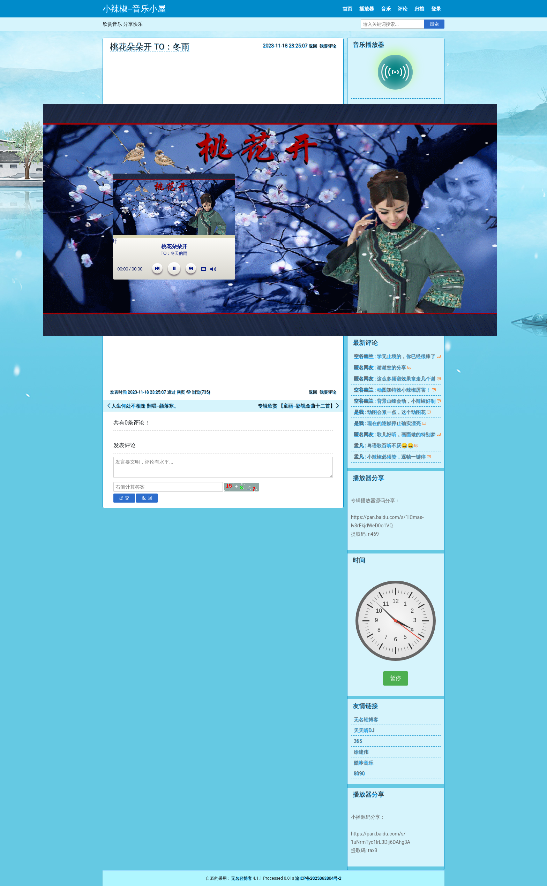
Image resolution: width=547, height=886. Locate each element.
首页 (347, 9)
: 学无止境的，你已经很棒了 (394, 356)
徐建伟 (361, 752)
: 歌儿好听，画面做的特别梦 (394, 434)
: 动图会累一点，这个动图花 (390, 412)
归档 (419, 9)
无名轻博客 (366, 719)
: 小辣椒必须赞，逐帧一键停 (390, 456)
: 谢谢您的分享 (380, 367)
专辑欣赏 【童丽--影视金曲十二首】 (296, 405)
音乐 (386, 9)
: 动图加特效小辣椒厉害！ (392, 389)
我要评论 (328, 46)
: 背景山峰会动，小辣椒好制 (394, 401)
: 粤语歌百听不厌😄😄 (383, 445)
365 (358, 741)
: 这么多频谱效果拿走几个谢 (394, 378)
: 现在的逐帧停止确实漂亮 (387, 423)
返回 (313, 46)
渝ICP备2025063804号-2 (318, 878)
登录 (436, 9)
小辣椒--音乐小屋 (134, 9)
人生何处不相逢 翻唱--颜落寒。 (145, 405)
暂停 (395, 678)
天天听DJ (364, 730)
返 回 (147, 498)
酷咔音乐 (363, 762)
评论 (402, 9)
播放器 (366, 9)
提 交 (124, 498)
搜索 (434, 23)
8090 (359, 773)
